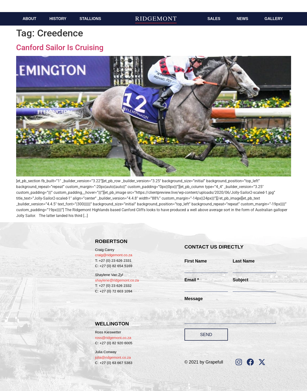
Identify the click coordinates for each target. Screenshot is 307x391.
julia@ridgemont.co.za (113, 357)
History (57, 19)
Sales (213, 19)
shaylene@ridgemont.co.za (117, 280)
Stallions (90, 19)
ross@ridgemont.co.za (113, 338)
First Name (195, 261)
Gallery (274, 19)
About (29, 19)
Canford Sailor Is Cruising (59, 47)
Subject (240, 280)
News (242, 19)
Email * (191, 280)
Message (193, 299)
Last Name (244, 261)
